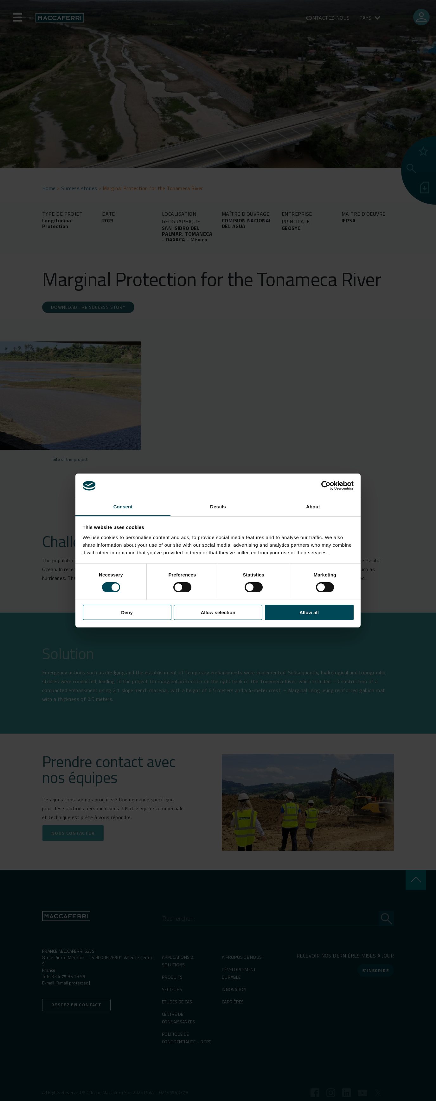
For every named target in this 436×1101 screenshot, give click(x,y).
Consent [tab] (123, 506)
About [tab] (313, 506)
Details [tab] (218, 506)
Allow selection (218, 612)
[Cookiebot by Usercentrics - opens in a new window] (326, 485)
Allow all (309, 612)
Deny (127, 612)
